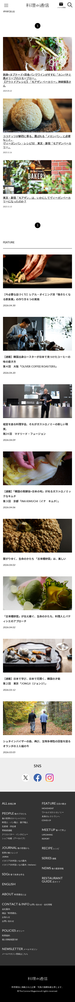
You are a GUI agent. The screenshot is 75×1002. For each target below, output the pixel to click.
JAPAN (5, 856)
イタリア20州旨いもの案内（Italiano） (19, 864)
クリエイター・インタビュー (15, 834)
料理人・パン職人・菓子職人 (15, 822)
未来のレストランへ (51, 816)
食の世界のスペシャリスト (14, 818)
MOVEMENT (48, 808)
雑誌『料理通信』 (10, 913)
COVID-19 (46, 820)
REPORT (45, 838)
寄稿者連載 (7, 830)
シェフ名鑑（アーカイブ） (14, 838)
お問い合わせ (8, 921)
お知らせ (6, 917)
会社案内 (6, 909)
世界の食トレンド (10, 852)
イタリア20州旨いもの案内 (14, 860)
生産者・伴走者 (9, 826)
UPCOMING (47, 834)
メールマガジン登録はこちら (15, 954)
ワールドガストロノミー (53, 812)
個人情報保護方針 (10, 939)
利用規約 (6, 935)
